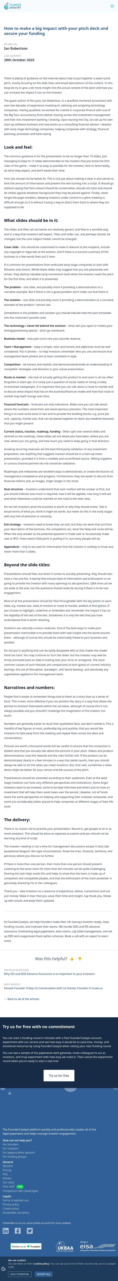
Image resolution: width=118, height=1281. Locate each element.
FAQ (5, 1174)
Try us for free (59, 1076)
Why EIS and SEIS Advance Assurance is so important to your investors (49, 974)
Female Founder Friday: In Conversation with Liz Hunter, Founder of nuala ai (53, 988)
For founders (11, 1144)
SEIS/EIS (8, 1166)
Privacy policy (11, 1204)
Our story (8, 1182)
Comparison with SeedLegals (20, 1191)
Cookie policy (11, 1208)
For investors (11, 1148)
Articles (7, 1178)
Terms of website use (16, 1200)
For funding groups (14, 1156)
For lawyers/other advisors (19, 1152)
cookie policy (41, 1263)
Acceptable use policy (16, 1212)
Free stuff (13, 1187)
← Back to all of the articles (21, 999)
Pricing (7, 1170)
